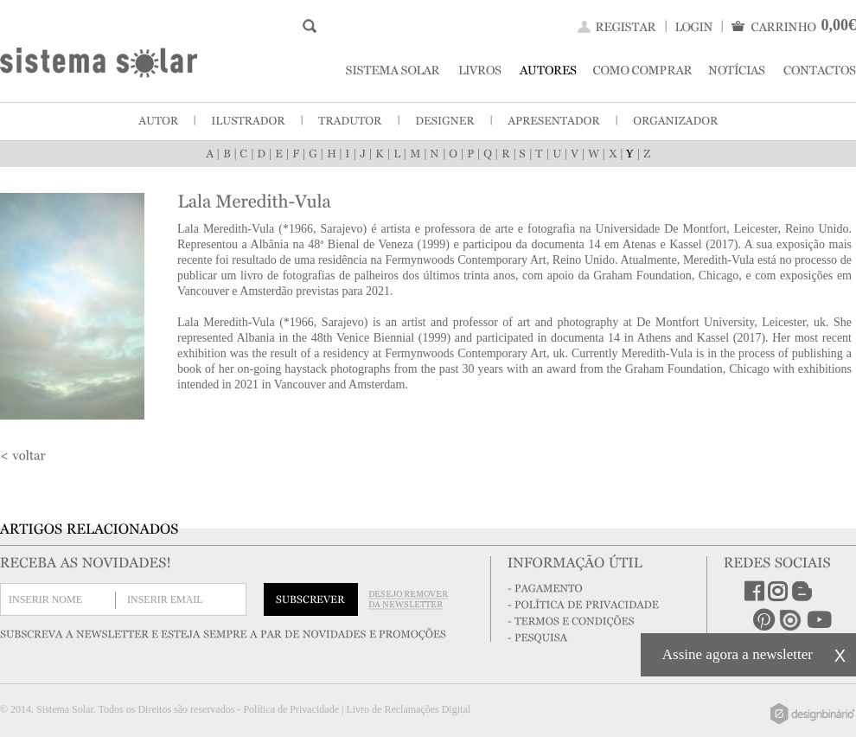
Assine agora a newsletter (737, 654)
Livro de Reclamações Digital (408, 709)
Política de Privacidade (291, 709)
